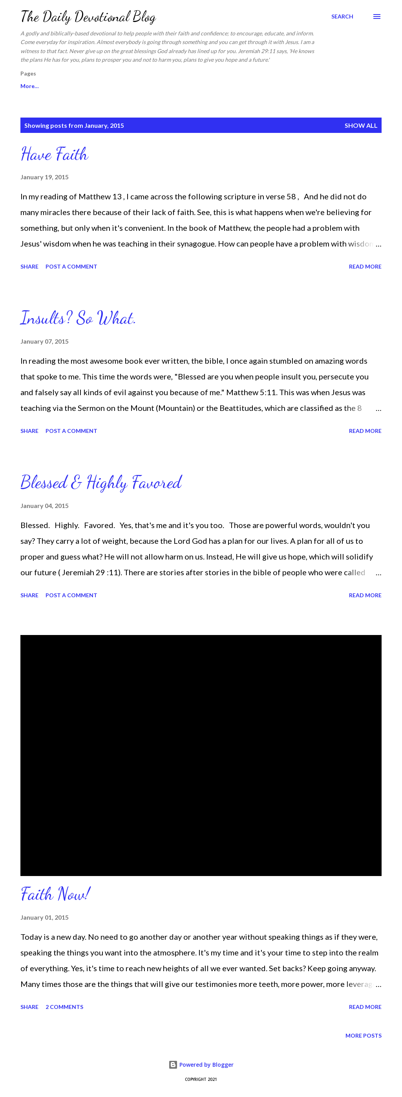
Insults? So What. (78, 317)
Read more (365, 266)
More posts (363, 1035)
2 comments (64, 1006)
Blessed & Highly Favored (100, 482)
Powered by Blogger (201, 1064)
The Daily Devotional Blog (88, 16)
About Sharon (168, 86)
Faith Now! (55, 893)
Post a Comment (71, 266)
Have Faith (54, 154)
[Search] (342, 16)
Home (28, 86)
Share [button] (29, 266)
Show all (361, 125)
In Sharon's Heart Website (93, 86)
